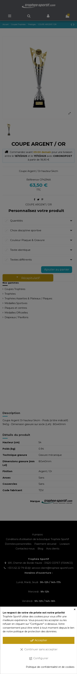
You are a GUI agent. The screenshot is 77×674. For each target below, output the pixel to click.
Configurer (38, 659)
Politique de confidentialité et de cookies (50, 666)
